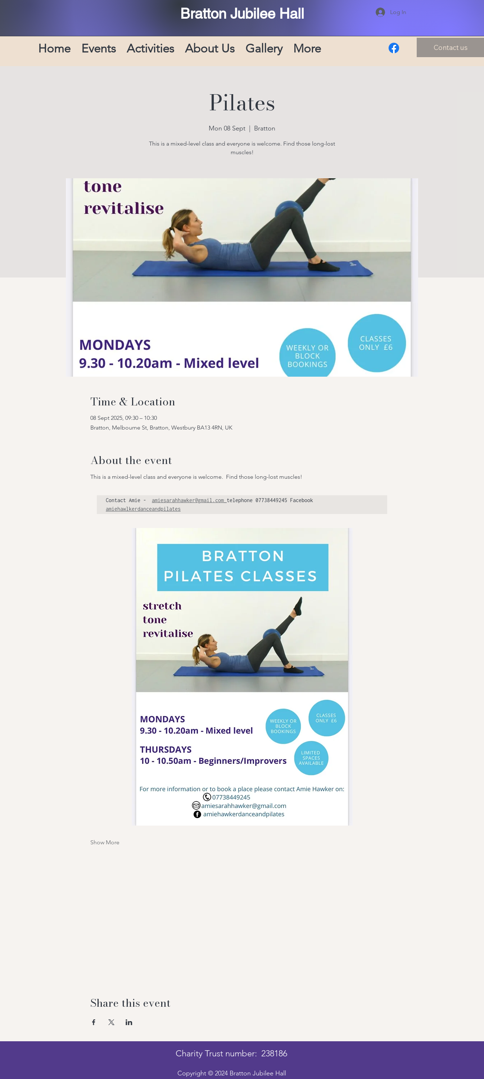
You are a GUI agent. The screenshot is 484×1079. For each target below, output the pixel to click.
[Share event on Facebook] (93, 1022)
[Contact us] (450, 47)
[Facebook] (394, 48)
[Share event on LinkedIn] (129, 1022)
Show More (104, 842)
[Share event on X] (111, 1022)
